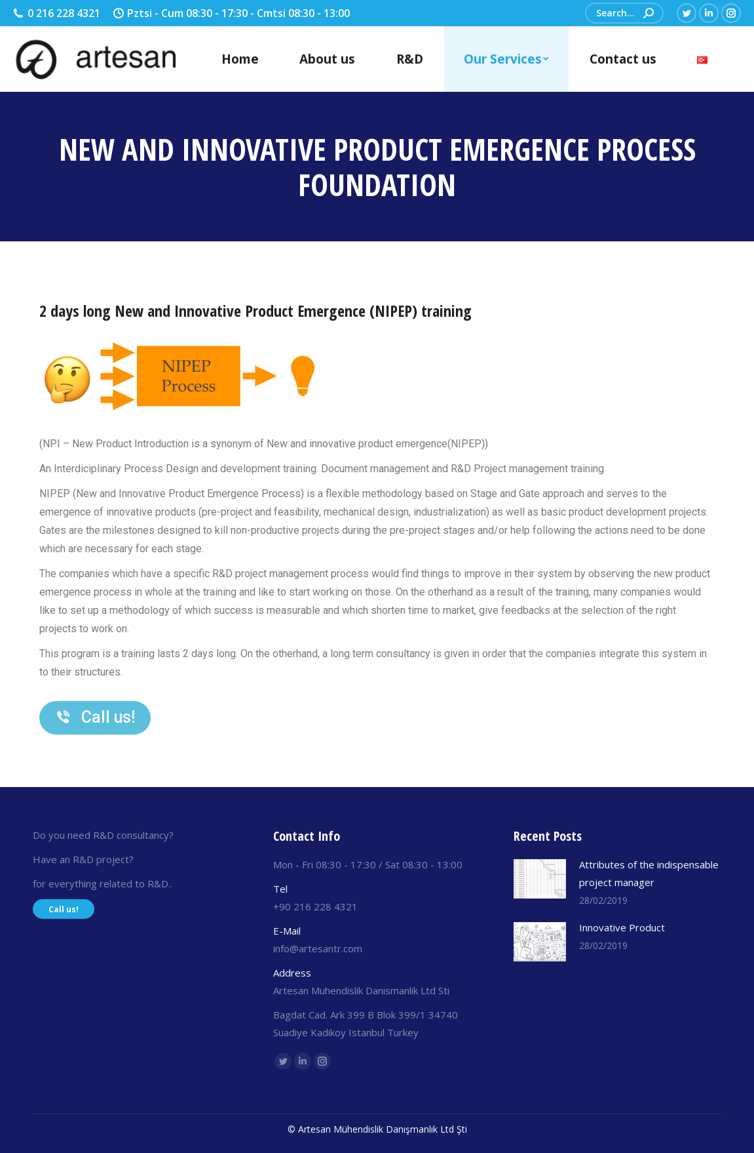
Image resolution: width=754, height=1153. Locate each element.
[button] (95, 718)
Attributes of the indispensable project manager (649, 873)
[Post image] (540, 879)
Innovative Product (622, 927)
